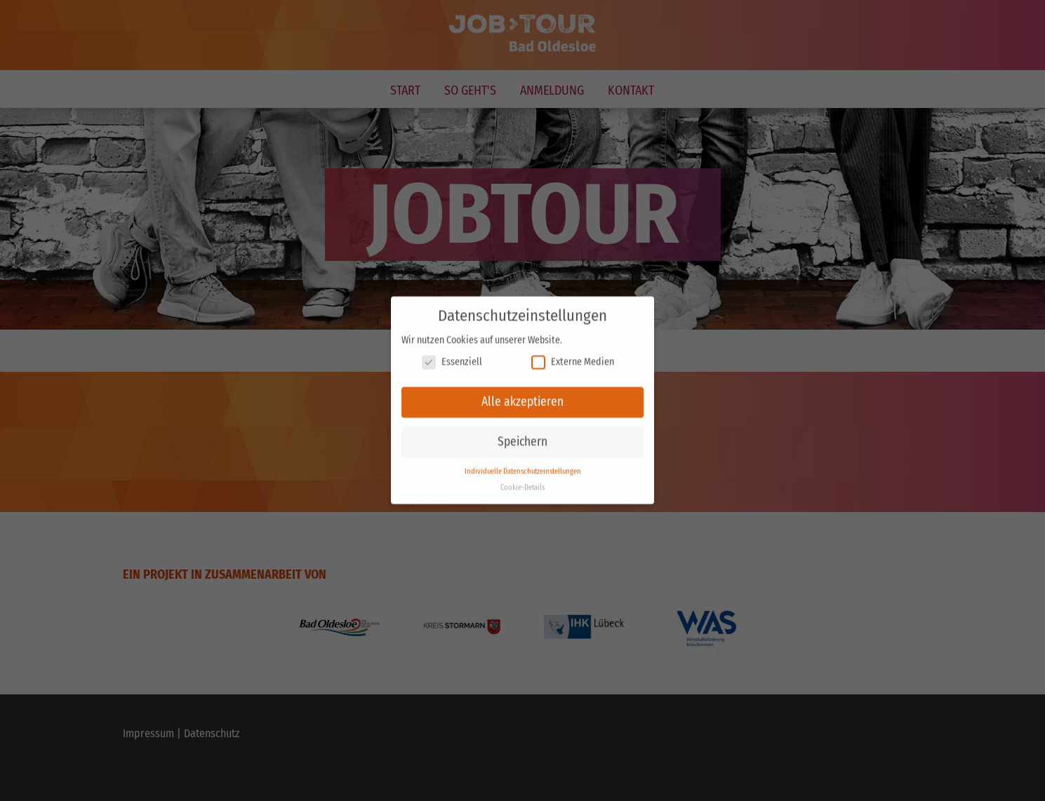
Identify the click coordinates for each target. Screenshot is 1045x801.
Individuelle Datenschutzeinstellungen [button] (523, 464)
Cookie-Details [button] (522, 480)
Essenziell (452, 355)
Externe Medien (572, 355)
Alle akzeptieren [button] (522, 395)
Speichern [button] (522, 435)
